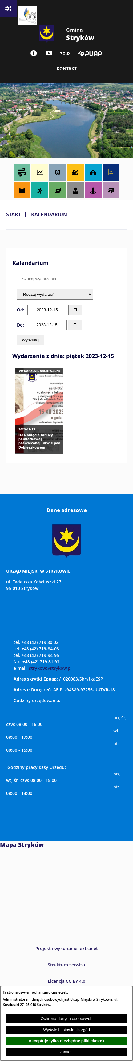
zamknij (66, 1052)
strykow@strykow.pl (50, 668)
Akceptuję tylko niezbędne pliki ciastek (67, 1041)
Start (13, 214)
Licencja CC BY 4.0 (66, 981)
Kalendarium (49, 214)
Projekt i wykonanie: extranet (66, 948)
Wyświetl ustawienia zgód (66, 1029)
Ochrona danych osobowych (66, 1018)
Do (20, 325)
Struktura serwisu (66, 965)
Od (20, 310)
